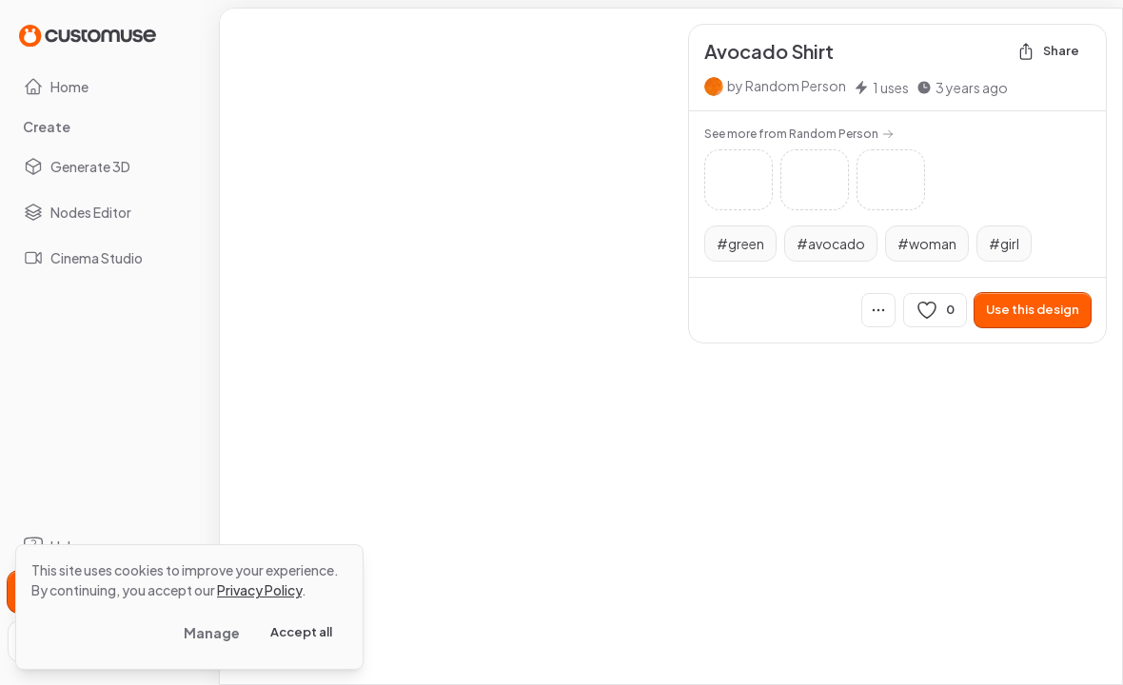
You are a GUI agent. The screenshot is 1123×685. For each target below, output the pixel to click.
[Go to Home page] (87, 35)
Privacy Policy (259, 589)
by (786, 85)
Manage (212, 632)
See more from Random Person (799, 134)
